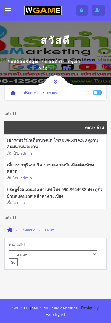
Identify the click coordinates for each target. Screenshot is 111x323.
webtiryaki (55, 314)
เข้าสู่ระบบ (93, 61)
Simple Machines (64, 308)
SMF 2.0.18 (20, 308)
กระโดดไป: (17, 244)
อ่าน (100, 127)
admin (26, 153)
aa (22, 202)
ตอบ (89, 127)
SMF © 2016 (41, 308)
